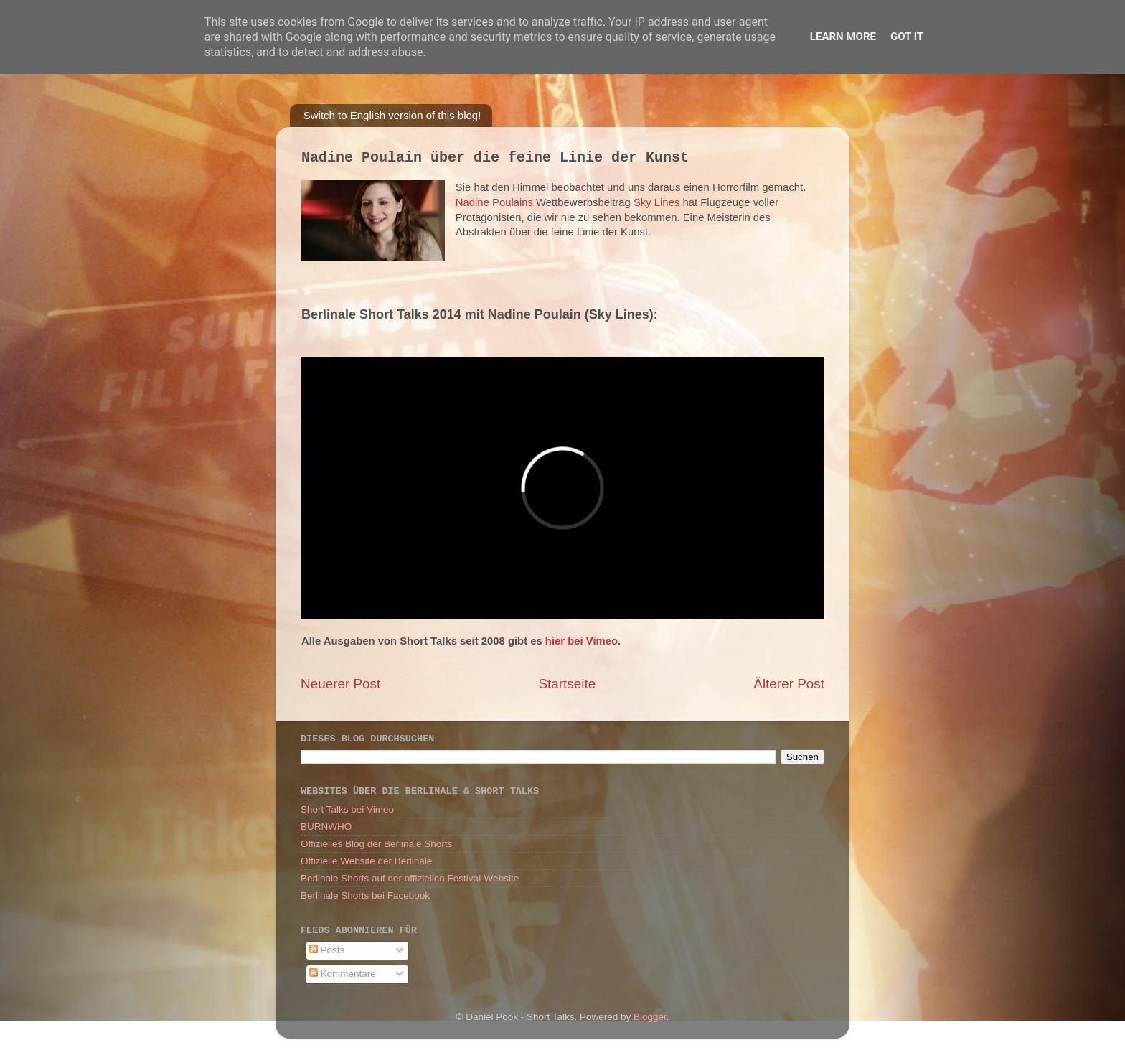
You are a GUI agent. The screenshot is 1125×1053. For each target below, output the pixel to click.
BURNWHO (326, 826)
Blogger (650, 1016)
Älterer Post (788, 683)
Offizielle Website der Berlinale (366, 861)
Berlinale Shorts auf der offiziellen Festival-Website (410, 878)
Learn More (843, 36)
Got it (906, 36)
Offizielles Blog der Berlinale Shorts (376, 843)
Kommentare (342, 973)
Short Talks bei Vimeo (347, 809)
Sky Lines (656, 202)
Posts (327, 950)
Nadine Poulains (494, 202)
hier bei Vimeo (581, 641)
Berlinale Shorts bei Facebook (365, 895)
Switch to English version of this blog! (392, 115)
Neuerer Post (340, 683)
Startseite (567, 683)
